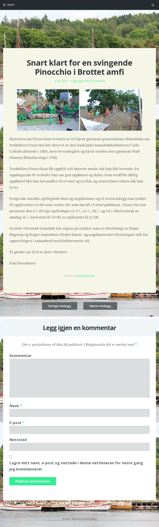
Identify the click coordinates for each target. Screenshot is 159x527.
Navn (15, 405)
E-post (17, 422)
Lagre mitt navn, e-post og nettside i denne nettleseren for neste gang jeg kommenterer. (76, 466)
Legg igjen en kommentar (88, 81)
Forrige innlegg (59, 306)
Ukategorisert (85, 276)
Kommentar (20, 355)
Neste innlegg (100, 306)
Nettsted (18, 439)
